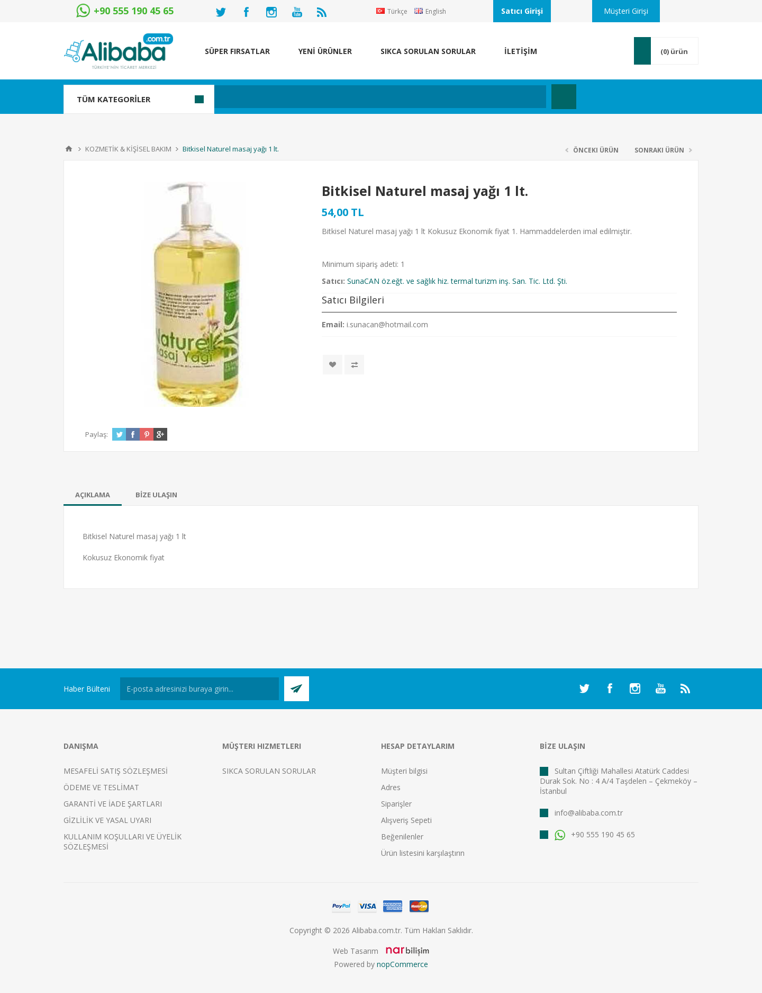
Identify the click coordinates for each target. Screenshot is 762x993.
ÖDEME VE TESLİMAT (101, 787)
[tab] (93, 495)
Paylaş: (96, 434)
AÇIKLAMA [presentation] (92, 494)
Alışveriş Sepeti (406, 820)
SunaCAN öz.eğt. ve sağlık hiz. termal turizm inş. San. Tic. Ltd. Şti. (457, 281)
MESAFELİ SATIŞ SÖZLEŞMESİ (116, 771)
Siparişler (396, 804)
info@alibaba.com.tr (589, 813)
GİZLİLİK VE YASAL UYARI (107, 820)
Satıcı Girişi (522, 11)
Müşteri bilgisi (404, 771)
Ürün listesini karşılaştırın (423, 853)
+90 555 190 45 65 (595, 834)
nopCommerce (402, 964)
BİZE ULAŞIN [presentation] (156, 494)
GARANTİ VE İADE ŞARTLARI (113, 804)
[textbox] (325, 96)
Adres (391, 787)
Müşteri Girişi (626, 11)
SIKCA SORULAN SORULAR (269, 771)
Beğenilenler (402, 836)
